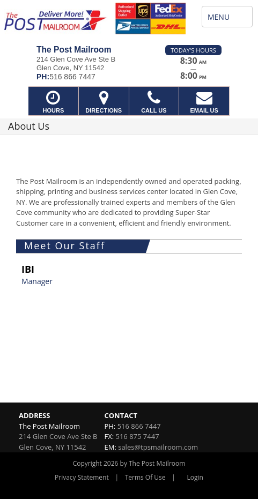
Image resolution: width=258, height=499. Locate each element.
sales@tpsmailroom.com (158, 447)
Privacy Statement (82, 477)
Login (195, 477)
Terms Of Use (145, 477)
